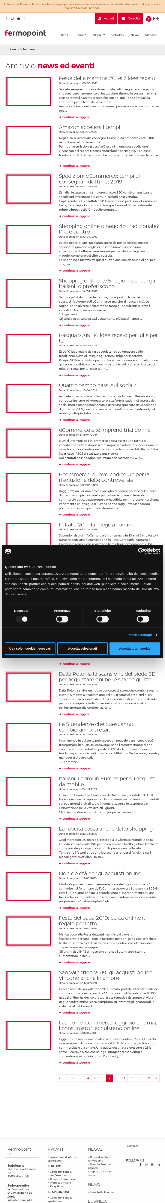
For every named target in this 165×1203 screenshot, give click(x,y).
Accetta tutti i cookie (134, 648)
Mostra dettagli (140, 635)
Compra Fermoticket (63, 1179)
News (135, 34)
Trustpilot (132, 1145)
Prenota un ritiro (60, 1182)
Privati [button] (80, 34)
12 (148, 1078)
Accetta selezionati (82, 648)
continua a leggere (76, 117)
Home (64, 34)
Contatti (150, 34)
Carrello (131, 18)
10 (132, 1078)
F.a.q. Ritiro (57, 1186)
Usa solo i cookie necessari (30, 648)
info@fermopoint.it (20, 1200)
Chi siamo (117, 34)
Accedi (106, 18)
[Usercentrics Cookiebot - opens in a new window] (141, 551)
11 (140, 1078)
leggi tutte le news (102, 1192)
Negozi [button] (99, 34)
